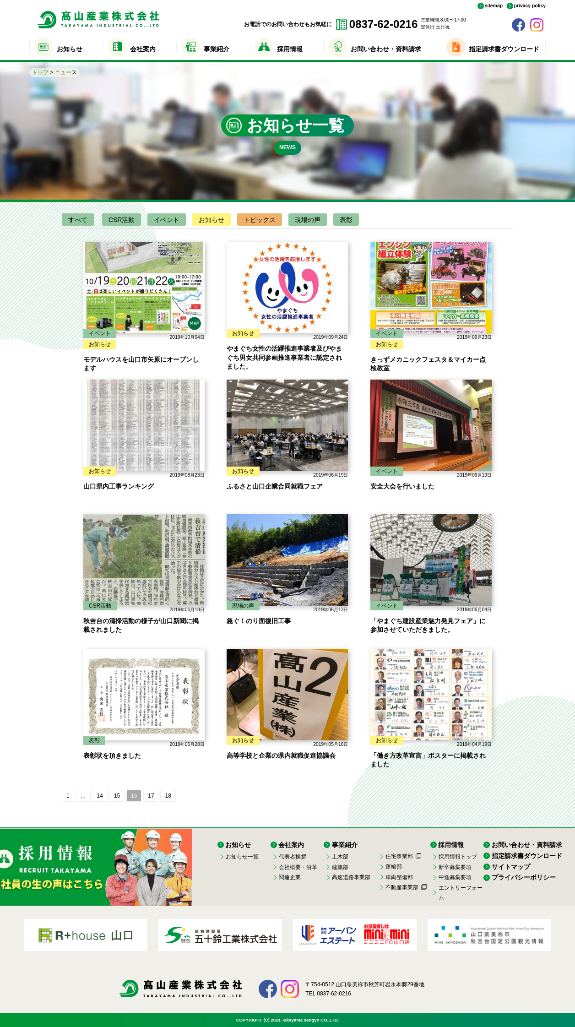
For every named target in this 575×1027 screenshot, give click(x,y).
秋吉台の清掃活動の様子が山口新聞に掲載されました (141, 625)
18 (168, 796)
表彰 (346, 219)
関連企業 (290, 877)
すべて (77, 219)
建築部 (340, 867)
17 (151, 796)
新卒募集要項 (455, 867)
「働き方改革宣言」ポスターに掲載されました (428, 760)
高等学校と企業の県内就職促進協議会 (281, 755)
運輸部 (393, 867)
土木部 (340, 856)
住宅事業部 (399, 856)
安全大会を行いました (402, 486)
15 (117, 796)
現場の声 (307, 219)
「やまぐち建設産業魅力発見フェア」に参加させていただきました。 (428, 625)
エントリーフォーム (461, 892)
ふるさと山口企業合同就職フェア (275, 486)
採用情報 (290, 49)
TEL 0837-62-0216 (328, 993)
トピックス (260, 219)
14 (100, 796)
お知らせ (69, 49)
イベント (166, 219)
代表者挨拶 (292, 856)
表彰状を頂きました (112, 755)
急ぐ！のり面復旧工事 (259, 621)
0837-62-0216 (383, 24)
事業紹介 (216, 49)
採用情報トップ (458, 856)
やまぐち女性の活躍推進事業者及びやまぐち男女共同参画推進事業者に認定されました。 (284, 357)
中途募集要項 (455, 877)
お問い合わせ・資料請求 (386, 49)
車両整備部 (399, 877)
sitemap (494, 6)
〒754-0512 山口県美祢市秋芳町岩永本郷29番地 (364, 984)
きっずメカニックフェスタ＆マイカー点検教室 (428, 364)
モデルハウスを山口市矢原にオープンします (141, 364)
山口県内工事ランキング (118, 486)
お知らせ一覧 (242, 856)
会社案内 (143, 49)
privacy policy (530, 6)
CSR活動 (121, 219)
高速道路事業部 (351, 877)
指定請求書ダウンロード (504, 49)
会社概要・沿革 (298, 867)
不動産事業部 (401, 887)
